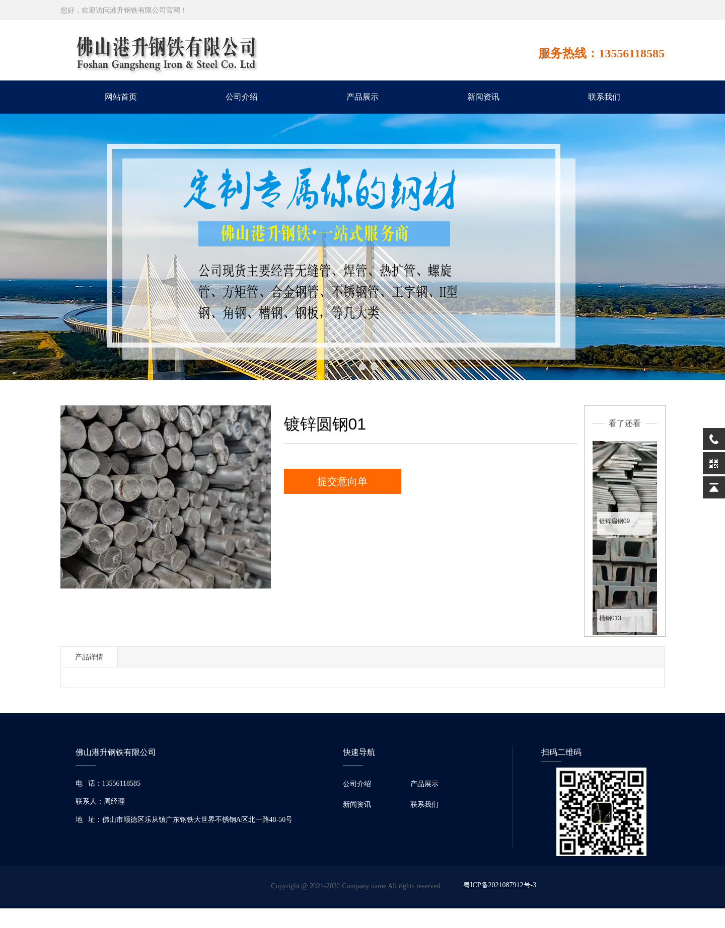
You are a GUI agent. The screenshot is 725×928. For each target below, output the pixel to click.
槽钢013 (610, 618)
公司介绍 (242, 97)
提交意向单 (342, 481)
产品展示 (362, 97)
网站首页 (121, 97)
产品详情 (89, 657)
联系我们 (604, 97)
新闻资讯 (483, 97)
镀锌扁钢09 (614, 521)
